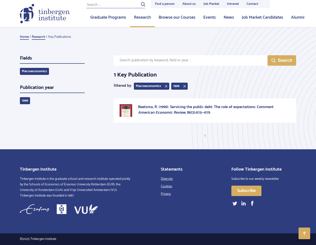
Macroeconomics (34, 71)
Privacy (166, 194)
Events (209, 17)
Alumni (297, 17)
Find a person (165, 4)
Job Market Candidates (262, 17)
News (229, 17)
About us (189, 4)
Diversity (167, 179)
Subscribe (246, 190)
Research (142, 17)
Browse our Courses (177, 17)
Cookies (166, 186)
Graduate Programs (108, 17)
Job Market (211, 4)
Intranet (233, 4)
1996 (25, 100)
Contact (252, 4)
